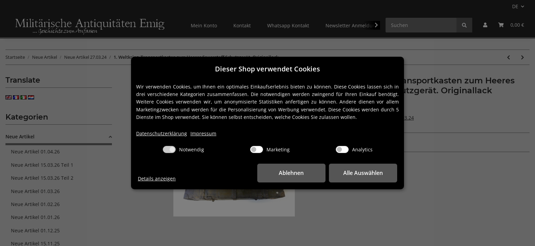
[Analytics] (342, 149)
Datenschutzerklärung (161, 133)
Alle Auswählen (363, 173)
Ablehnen (291, 173)
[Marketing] (256, 149)
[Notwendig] (169, 149)
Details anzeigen (157, 178)
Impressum (203, 133)
